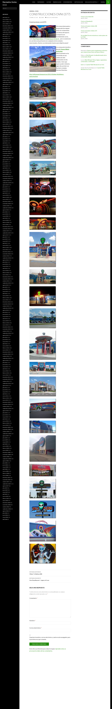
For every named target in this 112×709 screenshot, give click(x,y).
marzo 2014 (5, 320)
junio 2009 (5, 440)
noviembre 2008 (6, 454)
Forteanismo (40, 2)
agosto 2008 (5, 460)
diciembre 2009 (6, 427)
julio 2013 (5, 337)
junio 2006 (5, 515)
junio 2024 (5, 63)
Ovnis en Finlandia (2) (86, 21)
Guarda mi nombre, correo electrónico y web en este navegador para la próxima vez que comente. (49, 638)
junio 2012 (5, 364)
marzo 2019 (5, 195)
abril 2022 (5, 118)
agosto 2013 (5, 335)
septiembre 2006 (7, 509)
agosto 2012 (5, 360)
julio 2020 (5, 161)
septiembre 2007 (7, 483)
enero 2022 (5, 124)
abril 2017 (5, 243)
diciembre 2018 (6, 201)
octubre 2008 (6, 456)
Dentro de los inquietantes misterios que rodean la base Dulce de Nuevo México (94, 51)
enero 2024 (5, 74)
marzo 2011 (5, 396)
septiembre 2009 (7, 433)
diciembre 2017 (6, 226)
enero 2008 (5, 475)
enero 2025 (5, 48)
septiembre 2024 (7, 57)
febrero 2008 (6, 473)
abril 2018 (5, 218)
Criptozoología (78, 2)
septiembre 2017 (7, 233)
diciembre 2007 (6, 477)
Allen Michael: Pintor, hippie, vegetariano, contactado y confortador (94, 60)
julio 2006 (5, 513)
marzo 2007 (5, 496)
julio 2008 (5, 463)
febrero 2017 (6, 247)
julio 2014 (5, 312)
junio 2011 (5, 389)
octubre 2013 (6, 331)
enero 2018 (5, 224)
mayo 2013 (5, 341)
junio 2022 (5, 113)
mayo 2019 (5, 191)
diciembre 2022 (6, 101)
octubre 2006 (6, 506)
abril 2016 (5, 268)
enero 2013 (5, 350)
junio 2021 (5, 138)
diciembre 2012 (6, 352)
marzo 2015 (5, 295)
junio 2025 (5, 38)
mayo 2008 (5, 467)
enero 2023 (5, 99)
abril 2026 (5, 17)
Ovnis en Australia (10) (87, 16)
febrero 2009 (6, 448)
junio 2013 (5, 339)
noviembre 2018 (6, 203)
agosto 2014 (5, 310)
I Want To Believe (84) (50, 573)
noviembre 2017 (6, 228)
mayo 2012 (5, 366)
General (103, 2)
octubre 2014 (6, 306)
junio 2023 (5, 88)
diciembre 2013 (6, 327)
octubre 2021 (6, 130)
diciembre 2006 (6, 502)
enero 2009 (5, 450)
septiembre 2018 (7, 207)
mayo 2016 (5, 266)
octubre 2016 (6, 256)
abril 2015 (5, 293)
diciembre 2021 (6, 126)
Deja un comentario (52, 17)
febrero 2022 (6, 122)
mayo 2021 (5, 141)
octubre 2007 (6, 481)
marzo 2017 (5, 245)
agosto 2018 (5, 210)
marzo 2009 (5, 446)
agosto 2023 (5, 84)
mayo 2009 (5, 442)
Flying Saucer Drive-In (52, 39)
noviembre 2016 (6, 253)
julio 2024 (5, 61)
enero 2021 (5, 149)
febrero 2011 (6, 398)
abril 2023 (5, 92)
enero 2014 (5, 325)
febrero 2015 (6, 297)
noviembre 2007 (6, 479)
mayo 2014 (5, 316)
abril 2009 (5, 444)
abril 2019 (5, 193)
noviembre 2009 (6, 429)
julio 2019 (5, 187)
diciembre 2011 (6, 377)
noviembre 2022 (6, 103)
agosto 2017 (5, 235)
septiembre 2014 (7, 308)
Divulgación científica (91, 2)
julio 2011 (5, 387)
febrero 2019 (6, 197)
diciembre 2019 (6, 176)
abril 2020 (5, 168)
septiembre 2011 (7, 383)
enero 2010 (5, 425)
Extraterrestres (67, 2)
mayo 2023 (5, 90)
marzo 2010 (5, 421)
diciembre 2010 (6, 402)
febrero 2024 (6, 71)
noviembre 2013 (6, 329)
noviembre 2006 (6, 504)
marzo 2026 (5, 19)
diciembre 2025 (6, 25)
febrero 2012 (6, 373)
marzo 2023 (5, 94)
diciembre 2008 (6, 452)
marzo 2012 (5, 371)
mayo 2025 (5, 40)
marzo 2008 (5, 471)
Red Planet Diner (38, 39)
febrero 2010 (6, 423)
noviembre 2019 (6, 178)
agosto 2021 (5, 134)
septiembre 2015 (7, 283)
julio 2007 (5, 488)
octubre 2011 (6, 381)
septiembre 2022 (7, 107)
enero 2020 (5, 174)
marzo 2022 (5, 120)
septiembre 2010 (7, 408)
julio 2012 (5, 362)
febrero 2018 (6, 222)
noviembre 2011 (6, 379)
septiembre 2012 (7, 358)
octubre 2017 (6, 230)
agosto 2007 (5, 486)
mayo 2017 (5, 241)
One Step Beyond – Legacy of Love (50, 579)
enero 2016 (5, 274)
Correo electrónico (35, 628)
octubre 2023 (6, 80)
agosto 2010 (5, 410)
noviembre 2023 (6, 78)
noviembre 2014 (6, 304)
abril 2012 (5, 368)
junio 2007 (5, 490)
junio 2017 (5, 239)
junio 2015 (5, 289)
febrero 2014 (6, 322)
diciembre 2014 (6, 302)
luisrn (42, 17)
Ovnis (33, 2)
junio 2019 (5, 189)
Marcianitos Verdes (10, 2)
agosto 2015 (5, 285)
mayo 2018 (5, 216)
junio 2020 (5, 164)
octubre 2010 (6, 406)
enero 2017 (5, 249)
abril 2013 (5, 343)
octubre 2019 (6, 180)
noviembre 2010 (6, 404)
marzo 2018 (5, 220)
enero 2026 (5, 23)
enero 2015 (5, 299)
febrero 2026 (6, 21)
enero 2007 (5, 500)
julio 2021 (5, 136)
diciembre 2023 (6, 76)
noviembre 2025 (6, 28)
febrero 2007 (6, 498)
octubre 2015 (6, 281)
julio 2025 (5, 36)
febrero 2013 (6, 348)
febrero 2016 (6, 272)
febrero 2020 (6, 172)
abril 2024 (5, 67)
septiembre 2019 (7, 182)
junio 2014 (5, 314)
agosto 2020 (5, 159)
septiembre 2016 (7, 258)
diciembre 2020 (6, 151)
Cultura (48, 2)
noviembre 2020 (6, 153)
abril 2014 (5, 318)
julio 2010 (5, 412)
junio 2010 (5, 414)
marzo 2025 (5, 44)
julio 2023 (5, 86)
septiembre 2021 (7, 132)
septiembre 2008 (7, 458)
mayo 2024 (5, 65)
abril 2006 (5, 519)
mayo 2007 (5, 492)
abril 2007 (5, 494)
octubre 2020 (6, 155)
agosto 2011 (5, 385)
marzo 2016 (5, 270)
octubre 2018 (6, 205)
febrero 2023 (6, 97)
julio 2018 (5, 212)
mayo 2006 (5, 517)
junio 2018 (5, 214)
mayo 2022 (5, 115)
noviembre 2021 (6, 128)
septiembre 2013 (7, 333)
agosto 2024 (5, 59)
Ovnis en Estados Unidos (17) (89, 30)
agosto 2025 (5, 34)
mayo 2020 (5, 166)
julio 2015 (5, 287)
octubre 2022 (6, 105)
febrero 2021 (6, 147)
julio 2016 (5, 262)
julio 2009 (5, 437)
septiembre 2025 (7, 32)
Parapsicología (57, 2)
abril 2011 (5, 394)
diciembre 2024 (6, 51)
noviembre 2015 (6, 279)
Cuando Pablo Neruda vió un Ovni (95, 64)
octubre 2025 (6, 30)
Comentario (33, 598)
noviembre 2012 (6, 354)
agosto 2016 (5, 260)
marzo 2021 (5, 145)
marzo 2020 (5, 170)
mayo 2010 (5, 417)
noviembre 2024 (6, 53)
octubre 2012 (6, 356)
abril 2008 (5, 469)
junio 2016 (5, 264)
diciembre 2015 (6, 276)
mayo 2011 (5, 391)
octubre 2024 (6, 55)
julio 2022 (5, 111)
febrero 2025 (6, 46)
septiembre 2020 (7, 157)
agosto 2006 (5, 511)
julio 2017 (5, 237)
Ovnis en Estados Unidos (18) (89, 26)
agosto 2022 (5, 109)
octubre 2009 (6, 431)
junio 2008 (5, 465)
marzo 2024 (5, 69)
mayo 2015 (5, 291)
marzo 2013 (5, 345)
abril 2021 (5, 143)
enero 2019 (5, 199)
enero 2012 (5, 375)
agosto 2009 (5, 435)
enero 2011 (5, 400)
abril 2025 (5, 42)
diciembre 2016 (6, 251)
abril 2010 (5, 419)
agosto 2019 (5, 184)
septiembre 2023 (7, 82)
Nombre (32, 620)
